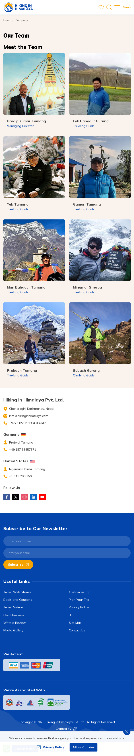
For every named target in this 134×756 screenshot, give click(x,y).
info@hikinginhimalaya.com (28, 416)
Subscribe (18, 565)
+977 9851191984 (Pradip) (28, 423)
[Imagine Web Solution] (74, 728)
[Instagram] (24, 497)
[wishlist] (101, 7)
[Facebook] (6, 497)
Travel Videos (13, 607)
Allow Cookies (83, 747)
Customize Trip (79, 592)
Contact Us (77, 630)
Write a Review (14, 623)
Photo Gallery (13, 630)
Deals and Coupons (17, 600)
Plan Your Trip (79, 600)
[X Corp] (15, 497)
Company (21, 20)
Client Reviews (13, 615)
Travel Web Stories (17, 592)
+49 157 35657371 (22, 450)
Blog (72, 615)
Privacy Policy (79, 607)
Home (7, 20)
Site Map (75, 623)
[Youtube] (42, 497)
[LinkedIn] (33, 497)
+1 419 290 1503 (21, 476)
